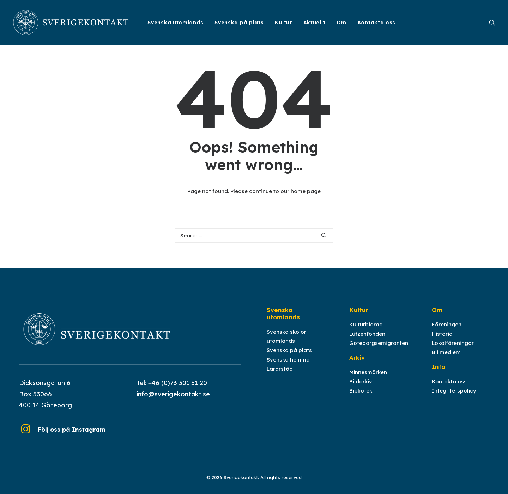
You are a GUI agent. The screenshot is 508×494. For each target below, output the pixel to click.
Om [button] (341, 22)
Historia (442, 339)
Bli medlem (446, 358)
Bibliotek (360, 396)
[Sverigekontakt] (71, 23)
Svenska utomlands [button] (175, 22)
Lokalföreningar (453, 349)
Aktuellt (314, 22)
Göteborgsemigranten (378, 349)
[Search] (254, 235)
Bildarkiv (360, 387)
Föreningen (446, 330)
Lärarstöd (280, 374)
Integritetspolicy (454, 396)
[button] (492, 22)
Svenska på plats (239, 22)
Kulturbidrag (366, 330)
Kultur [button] (283, 22)
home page (306, 191)
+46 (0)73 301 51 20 (177, 389)
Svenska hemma (288, 365)
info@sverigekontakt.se (173, 400)
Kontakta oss (376, 22)
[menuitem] (175, 22)
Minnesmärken (368, 378)
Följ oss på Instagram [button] (71, 435)
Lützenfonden (367, 339)
